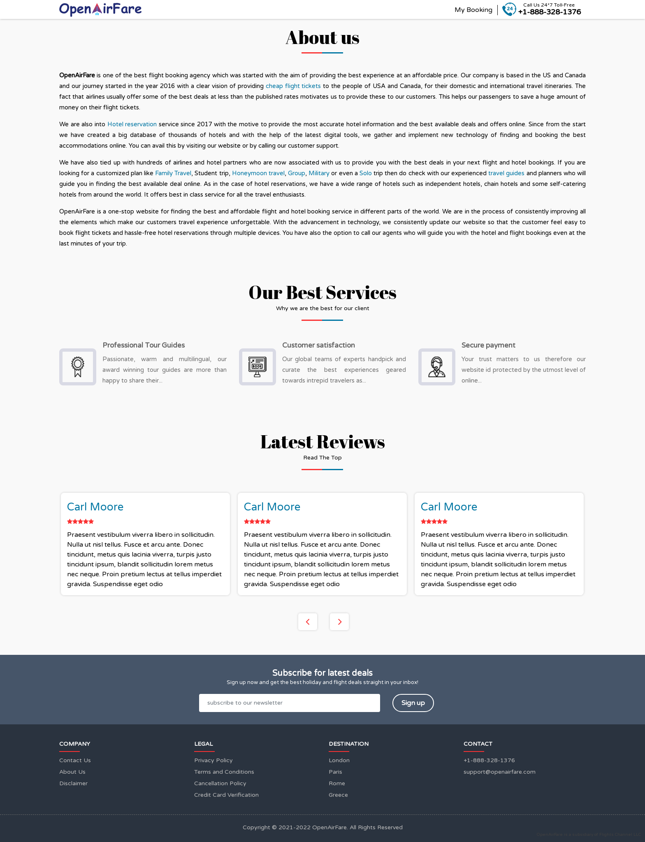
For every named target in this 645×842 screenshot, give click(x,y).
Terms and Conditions (224, 771)
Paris (335, 771)
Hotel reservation (132, 124)
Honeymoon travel (258, 173)
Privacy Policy (213, 760)
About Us (72, 771)
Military (320, 173)
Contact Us (75, 760)
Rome (337, 783)
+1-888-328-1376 (489, 760)
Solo (367, 173)
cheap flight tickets (293, 86)
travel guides (506, 173)
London (339, 760)
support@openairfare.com (500, 771)
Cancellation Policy (220, 783)
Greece (338, 794)
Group (296, 173)
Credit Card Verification (226, 794)
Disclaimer (73, 783)
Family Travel (173, 173)
